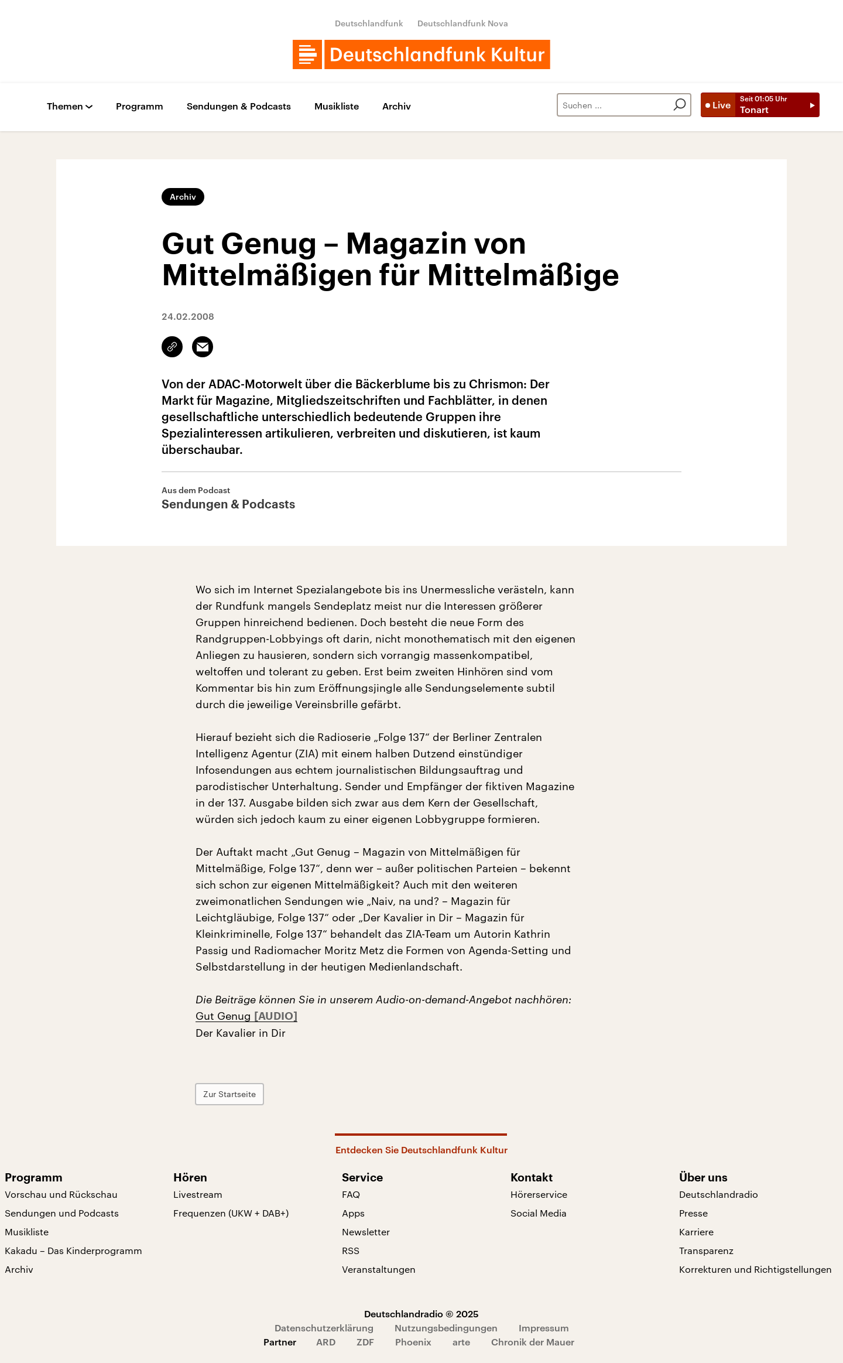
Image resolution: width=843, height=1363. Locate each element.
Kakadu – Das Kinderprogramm (73, 1250)
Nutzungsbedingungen (446, 1327)
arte (461, 1341)
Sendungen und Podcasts (62, 1212)
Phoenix (413, 1341)
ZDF (365, 1341)
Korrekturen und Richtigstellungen (755, 1269)
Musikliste (336, 106)
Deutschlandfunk (369, 23)
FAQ (351, 1194)
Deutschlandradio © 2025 (421, 1313)
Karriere (696, 1231)
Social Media (538, 1212)
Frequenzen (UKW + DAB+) (231, 1212)
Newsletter (366, 1231)
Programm (139, 106)
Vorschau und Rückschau (61, 1194)
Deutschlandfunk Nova (462, 23)
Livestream (197, 1194)
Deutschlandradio (718, 1194)
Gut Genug (225, 1015)
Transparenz (706, 1250)
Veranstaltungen (379, 1269)
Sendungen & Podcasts (239, 106)
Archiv (396, 106)
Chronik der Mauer (532, 1341)
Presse (693, 1212)
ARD (325, 1341)
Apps (353, 1212)
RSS (350, 1250)
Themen (65, 106)
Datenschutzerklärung (324, 1327)
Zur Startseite (229, 1094)
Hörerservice (538, 1194)
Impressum (544, 1327)
